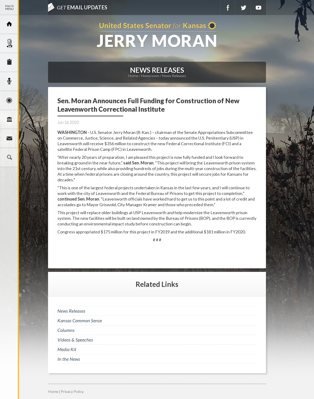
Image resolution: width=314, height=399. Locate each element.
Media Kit (66, 349)
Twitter (243, 7)
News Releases (174, 75)
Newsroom (9, 81)
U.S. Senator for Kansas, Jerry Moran (157, 35)
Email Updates (82, 7)
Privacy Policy (72, 391)
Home (133, 75)
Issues (9, 100)
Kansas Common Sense (79, 320)
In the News (68, 359)
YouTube (258, 7)
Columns (66, 330)
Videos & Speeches (75, 339)
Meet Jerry (9, 43)
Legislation (9, 119)
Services (9, 62)
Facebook (228, 7)
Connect (9, 138)
